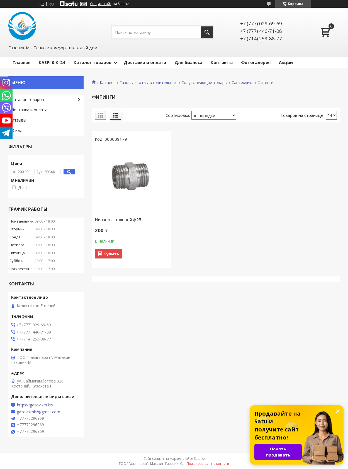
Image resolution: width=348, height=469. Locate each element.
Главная (21, 62)
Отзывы (18, 120)
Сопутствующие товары (204, 82)
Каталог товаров (92, 62)
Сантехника (243, 82)
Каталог (107, 82)
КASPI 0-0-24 (52, 62)
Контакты (222, 62)
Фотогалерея (256, 62)
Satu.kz (199, 458)
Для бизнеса (188, 62)
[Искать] (207, 32)
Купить (111, 253)
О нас (16, 130)
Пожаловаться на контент (208, 463)
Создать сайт (100, 4)
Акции (286, 62)
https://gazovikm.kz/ (35, 405)
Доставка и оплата (145, 62)
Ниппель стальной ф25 (118, 219)
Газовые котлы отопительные (148, 82)
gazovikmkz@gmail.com (38, 411)
